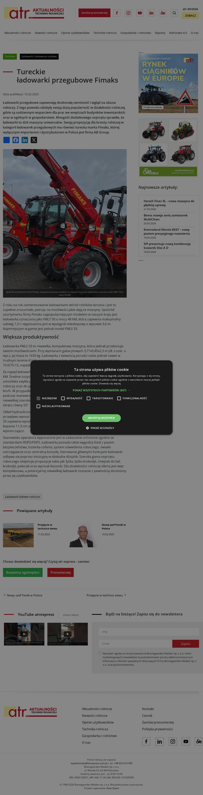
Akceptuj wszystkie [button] (101, 418)
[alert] (101, 397)
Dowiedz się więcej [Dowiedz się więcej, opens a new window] (110, 383)
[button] (101, 390)
